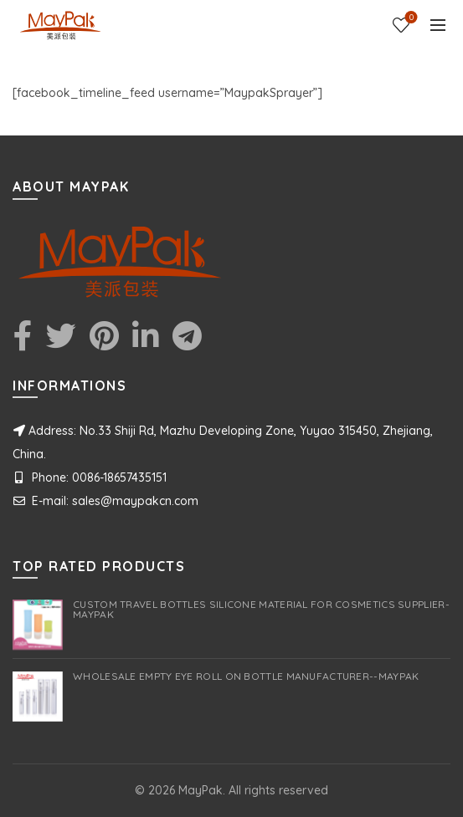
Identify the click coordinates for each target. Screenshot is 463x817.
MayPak (200, 790)
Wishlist (409, 18)
